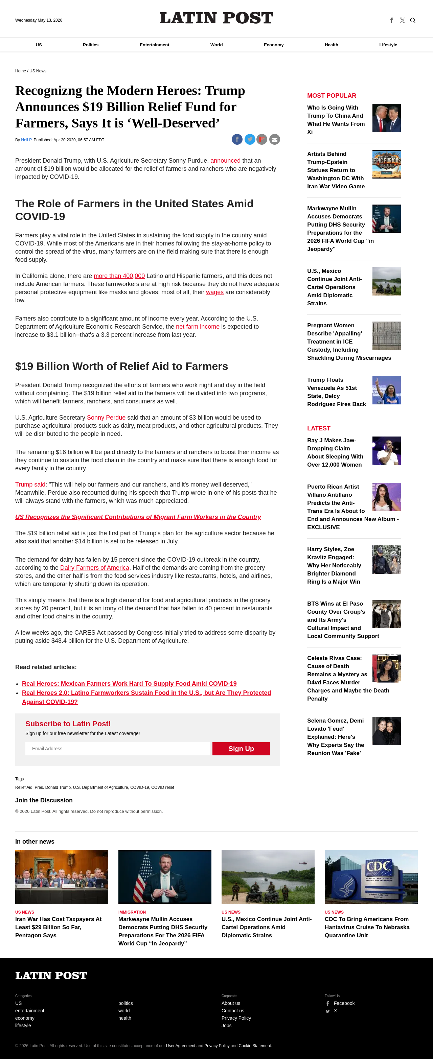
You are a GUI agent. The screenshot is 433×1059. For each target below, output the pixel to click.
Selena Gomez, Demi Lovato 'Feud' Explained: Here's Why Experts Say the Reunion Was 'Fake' (335, 736)
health (124, 1018)
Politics (90, 44)
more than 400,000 (119, 276)
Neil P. (27, 140)
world (124, 1010)
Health (331, 44)
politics (125, 1003)
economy (25, 1018)
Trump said (30, 484)
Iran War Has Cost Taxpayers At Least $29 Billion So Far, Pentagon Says (58, 927)
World (216, 44)
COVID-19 (139, 787)
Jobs (227, 1025)
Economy (274, 44)
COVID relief (162, 787)
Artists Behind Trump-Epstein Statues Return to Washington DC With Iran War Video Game (336, 170)
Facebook (344, 1003)
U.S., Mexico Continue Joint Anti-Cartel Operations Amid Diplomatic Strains (334, 287)
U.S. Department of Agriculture (100, 787)
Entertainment (154, 44)
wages (215, 292)
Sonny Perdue (106, 417)
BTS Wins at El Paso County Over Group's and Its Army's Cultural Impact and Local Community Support (343, 620)
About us (231, 1003)
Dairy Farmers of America (94, 567)
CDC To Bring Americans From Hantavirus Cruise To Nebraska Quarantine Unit (367, 927)
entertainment (29, 1010)
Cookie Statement (255, 1045)
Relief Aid (23, 787)
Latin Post (216, 18)
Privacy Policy (236, 1018)
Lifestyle (388, 44)
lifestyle (23, 1025)
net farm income (198, 326)
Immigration (132, 912)
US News (37, 71)
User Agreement (181, 1045)
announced (225, 160)
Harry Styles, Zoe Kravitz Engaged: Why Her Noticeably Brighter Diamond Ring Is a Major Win (334, 565)
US (39, 44)
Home (20, 71)
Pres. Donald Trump (53, 787)
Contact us (233, 1010)
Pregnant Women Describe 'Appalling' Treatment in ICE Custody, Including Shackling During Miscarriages (349, 341)
